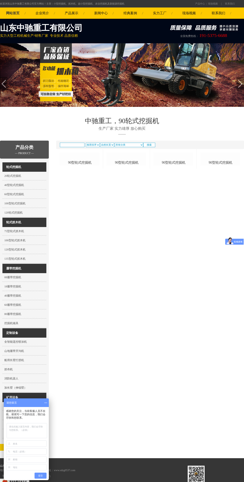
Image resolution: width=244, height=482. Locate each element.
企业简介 (42, 13)
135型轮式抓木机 (15, 258)
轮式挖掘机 (13, 167)
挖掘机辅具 (11, 323)
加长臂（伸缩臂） (15, 387)
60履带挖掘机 (12, 304)
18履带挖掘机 (12, 286)
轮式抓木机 (13, 222)
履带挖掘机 (13, 268)
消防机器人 (11, 378)
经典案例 (130, 13)
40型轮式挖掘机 (14, 185)
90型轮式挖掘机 (80, 198)
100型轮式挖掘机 (15, 203)
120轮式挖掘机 (13, 212)
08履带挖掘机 (12, 277)
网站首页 (13, 13)
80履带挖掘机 (12, 314)
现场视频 (213, 3)
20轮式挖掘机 (12, 175)
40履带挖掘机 (12, 295)
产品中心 (200, 3)
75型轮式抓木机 (14, 231)
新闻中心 (101, 13)
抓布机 (8, 369)
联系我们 (230, 3)
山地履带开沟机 (14, 350)
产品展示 (71, 13)
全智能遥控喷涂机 (15, 341)
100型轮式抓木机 (15, 240)
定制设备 (12, 332)
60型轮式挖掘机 (14, 194)
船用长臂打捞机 (14, 360)
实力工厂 (159, 13)
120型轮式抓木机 (15, 249)
